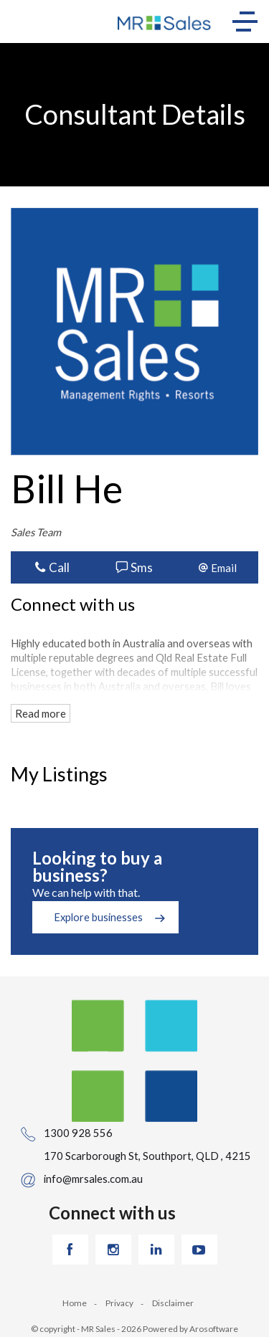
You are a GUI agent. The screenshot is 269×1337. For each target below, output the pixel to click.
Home (74, 1303)
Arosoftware (213, 1328)
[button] (217, 567)
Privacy (119, 1303)
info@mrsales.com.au (93, 1178)
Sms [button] (134, 567)
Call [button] (52, 567)
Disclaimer (173, 1303)
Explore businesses (98, 916)
